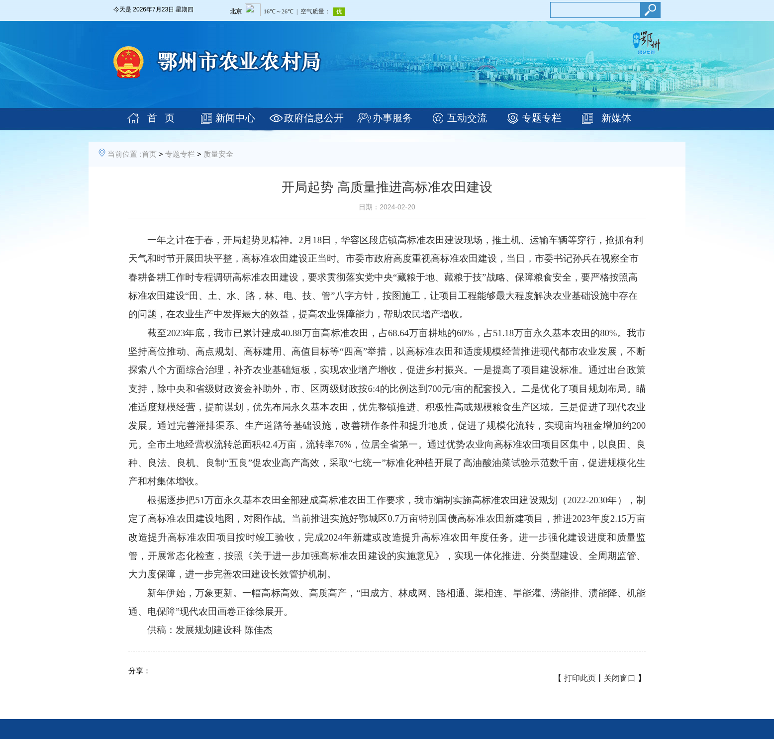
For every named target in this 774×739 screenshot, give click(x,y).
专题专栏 (542, 117)
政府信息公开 (314, 117)
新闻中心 (235, 117)
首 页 (161, 117)
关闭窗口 (620, 678)
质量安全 (218, 154)
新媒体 (616, 117)
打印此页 (580, 678)
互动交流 (467, 117)
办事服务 (392, 117)
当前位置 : (124, 154)
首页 (149, 154)
